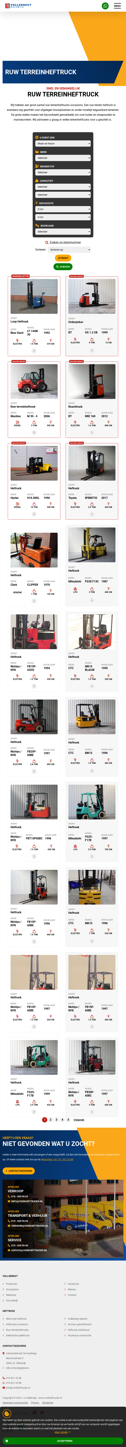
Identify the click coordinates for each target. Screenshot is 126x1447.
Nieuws (72, 1289)
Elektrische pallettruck (18, 1335)
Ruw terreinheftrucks (17, 1330)
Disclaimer (47, 1402)
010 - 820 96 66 (19, 1221)
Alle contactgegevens (17, 1368)
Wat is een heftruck (16, 1318)
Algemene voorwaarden (16, 1402)
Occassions (12, 1289)
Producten (11, 1283)
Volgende (79, 1119)
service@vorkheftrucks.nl (29, 1250)
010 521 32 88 (12, 1378)
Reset (63, 258)
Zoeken (63, 266)
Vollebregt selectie (77, 1318)
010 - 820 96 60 (19, 1245)
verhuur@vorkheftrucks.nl (29, 1225)
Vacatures (73, 1283)
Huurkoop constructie (79, 1335)
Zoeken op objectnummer (63, 242)
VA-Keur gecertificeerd (80, 1324)
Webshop (11, 1295)
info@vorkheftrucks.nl (27, 1201)
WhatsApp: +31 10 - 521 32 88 (57, 1159)
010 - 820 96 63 (19, 1196)
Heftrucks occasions (17, 1324)
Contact (72, 1295)
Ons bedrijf (12, 1300)
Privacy (35, 1402)
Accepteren (39, 1441)
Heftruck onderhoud (78, 1330)
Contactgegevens (19, 1171)
